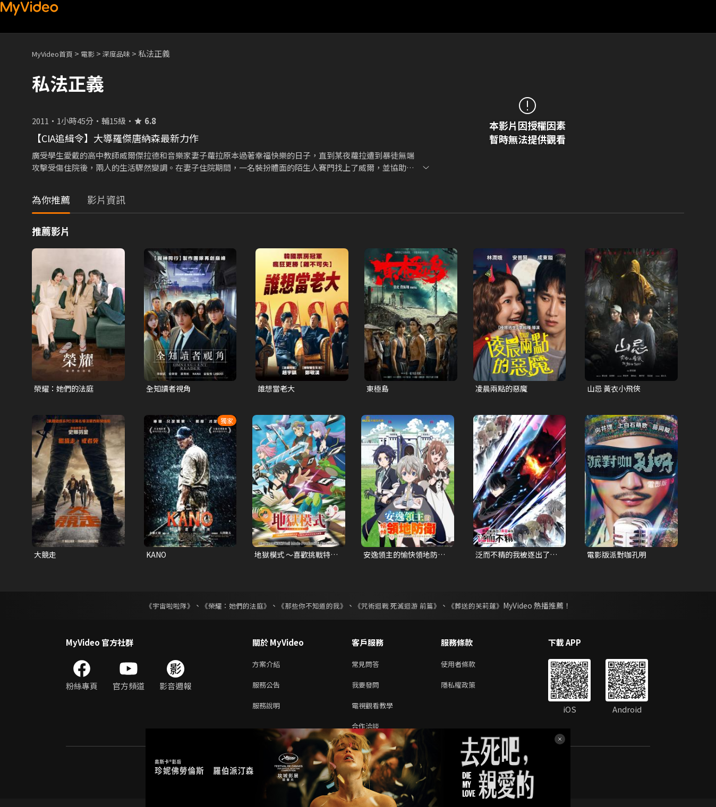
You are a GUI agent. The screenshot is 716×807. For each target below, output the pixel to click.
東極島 (378, 388)
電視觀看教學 (375, 711)
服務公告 (268, 689)
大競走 (46, 555)
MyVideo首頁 (56, 53)
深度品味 (128, 53)
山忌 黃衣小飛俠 (615, 388)
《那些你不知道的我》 (311, 607)
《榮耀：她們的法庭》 (229, 607)
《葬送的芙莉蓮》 (485, 607)
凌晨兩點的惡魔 (503, 388)
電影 (96, 53)
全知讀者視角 (170, 388)
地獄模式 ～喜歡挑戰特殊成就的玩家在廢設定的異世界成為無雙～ (295, 556)
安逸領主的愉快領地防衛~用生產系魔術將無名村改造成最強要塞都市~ (405, 556)
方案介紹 (268, 666)
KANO (157, 555)
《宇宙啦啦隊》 (159, 607)
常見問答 (367, 666)
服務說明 (268, 711)
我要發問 (367, 689)
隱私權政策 (467, 689)
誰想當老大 (277, 388)
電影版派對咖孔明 (619, 555)
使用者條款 (467, 666)
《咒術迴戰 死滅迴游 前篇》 (402, 607)
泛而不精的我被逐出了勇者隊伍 (515, 556)
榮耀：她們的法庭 (66, 388)
